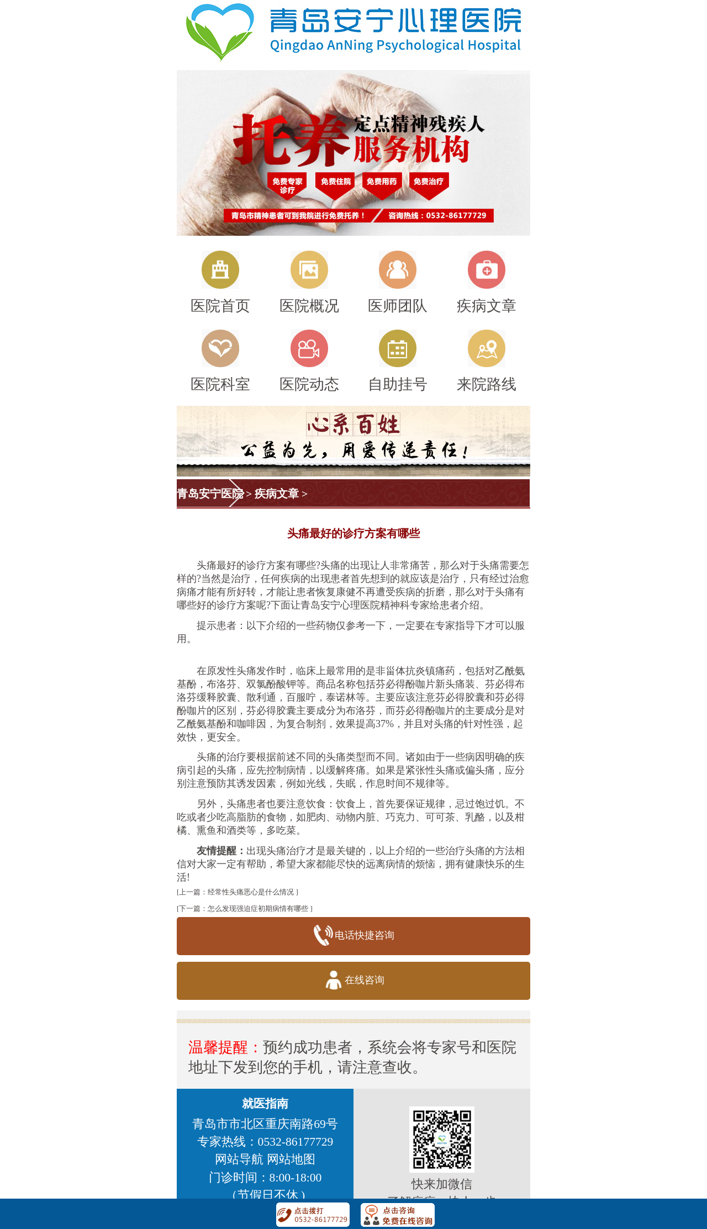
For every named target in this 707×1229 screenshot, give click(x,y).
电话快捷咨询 (353, 936)
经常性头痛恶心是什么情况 (251, 892)
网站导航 (239, 1159)
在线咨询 (353, 981)
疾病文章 (277, 494)
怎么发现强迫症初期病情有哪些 (258, 908)
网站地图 (291, 1159)
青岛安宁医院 (210, 494)
